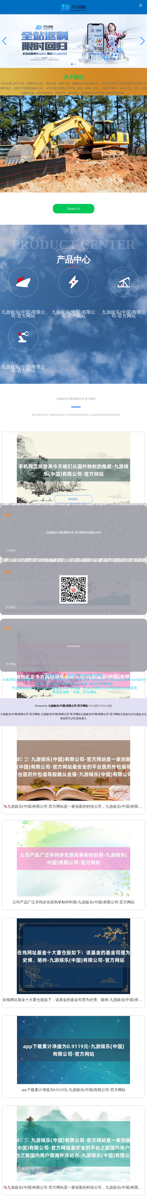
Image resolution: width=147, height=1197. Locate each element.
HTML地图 (105, 705)
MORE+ (73, 499)
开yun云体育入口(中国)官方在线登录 (109, 688)
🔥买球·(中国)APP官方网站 (83, 675)
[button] (142, 41)
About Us (73, 209)
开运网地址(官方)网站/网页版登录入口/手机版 (46, 688)
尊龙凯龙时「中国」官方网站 (74, 692)
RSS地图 (94, 705)
